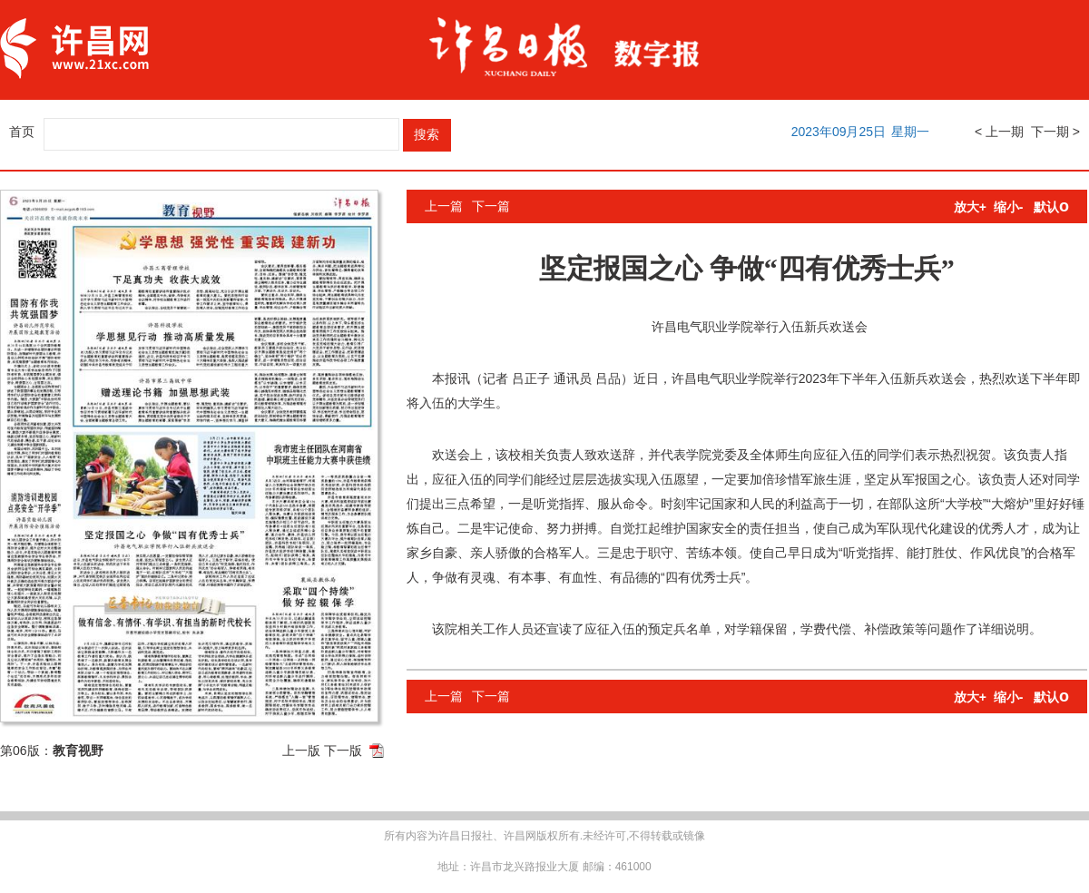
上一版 (301, 750)
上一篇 (444, 206)
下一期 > (1055, 131)
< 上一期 (999, 131)
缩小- (1009, 207)
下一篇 (491, 206)
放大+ (970, 207)
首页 (21, 131)
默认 (1051, 207)
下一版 (343, 750)
